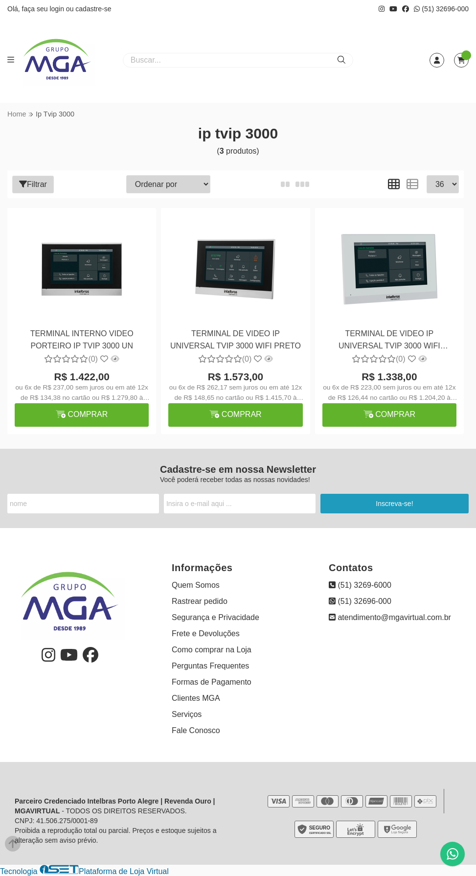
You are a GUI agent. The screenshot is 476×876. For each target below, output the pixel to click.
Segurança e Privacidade (215, 617)
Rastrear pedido (199, 601)
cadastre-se (93, 9)
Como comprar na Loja (211, 649)
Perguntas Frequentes (210, 666)
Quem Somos (196, 585)
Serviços (187, 714)
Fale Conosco (196, 730)
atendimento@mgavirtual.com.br (390, 617)
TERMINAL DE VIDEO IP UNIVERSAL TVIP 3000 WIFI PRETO (235, 339)
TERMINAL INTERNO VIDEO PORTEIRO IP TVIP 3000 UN (82, 339)
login (57, 9)
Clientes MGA (196, 698)
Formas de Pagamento (211, 682)
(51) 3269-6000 (360, 585)
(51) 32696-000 (441, 9)
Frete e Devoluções (206, 633)
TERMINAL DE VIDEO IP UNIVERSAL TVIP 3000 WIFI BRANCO (389, 340)
